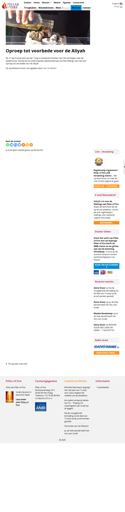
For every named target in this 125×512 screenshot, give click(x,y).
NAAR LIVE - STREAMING (106, 186)
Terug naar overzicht (17, 363)
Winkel (57, 2)
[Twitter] (19, 145)
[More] (31, 145)
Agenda (67, 2)
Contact (87, 7)
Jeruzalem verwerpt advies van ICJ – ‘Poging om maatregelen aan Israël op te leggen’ (76, 404)
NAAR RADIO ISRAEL (106, 352)
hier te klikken (49, 68)
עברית (118, 6)
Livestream (78, 2)
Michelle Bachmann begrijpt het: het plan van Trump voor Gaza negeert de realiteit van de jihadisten (77, 391)
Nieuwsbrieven (46, 7)
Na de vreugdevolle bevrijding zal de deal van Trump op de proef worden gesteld (106, 292)
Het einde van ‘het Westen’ (76, 426)
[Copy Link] (27, 145)
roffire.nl (43, 398)
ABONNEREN (106, 222)
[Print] (23, 145)
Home (37, 2)
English (117, 3)
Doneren (76, 7)
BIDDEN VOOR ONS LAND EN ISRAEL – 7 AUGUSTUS (105, 327)
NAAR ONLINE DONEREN (106, 266)
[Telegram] (11, 145)
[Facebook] (15, 145)
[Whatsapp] (7, 145)
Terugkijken (30, 7)
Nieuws (46, 2)
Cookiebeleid (103, 387)
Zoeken (27, 2)
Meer (58, 7)
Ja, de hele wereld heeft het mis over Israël (106, 305)
